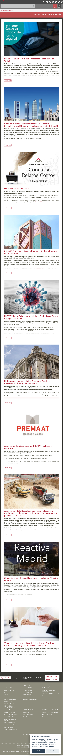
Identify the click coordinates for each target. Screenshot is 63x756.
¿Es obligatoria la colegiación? (30, 699)
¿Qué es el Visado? (8, 717)
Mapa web (29, 753)
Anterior (56, 676)
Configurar (51, 746)
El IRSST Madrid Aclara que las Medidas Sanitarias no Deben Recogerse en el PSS (31, 317)
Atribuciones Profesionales (10, 704)
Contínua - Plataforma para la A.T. (50, 693)
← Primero (49, 676)
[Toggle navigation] (59, 6)
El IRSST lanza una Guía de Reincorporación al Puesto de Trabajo (29, 59)
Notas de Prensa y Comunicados (50, 712)
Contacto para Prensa (47, 717)
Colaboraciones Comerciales (10, 729)
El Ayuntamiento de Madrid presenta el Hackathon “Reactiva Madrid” (31, 579)
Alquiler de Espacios (8, 727)
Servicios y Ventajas (27, 690)
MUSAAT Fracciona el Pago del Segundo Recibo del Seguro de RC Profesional (30, 252)
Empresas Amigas (8, 701)
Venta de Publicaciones (28, 717)
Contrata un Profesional (9, 712)
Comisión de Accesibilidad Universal (10, 719)
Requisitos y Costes (27, 692)
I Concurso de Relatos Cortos (17, 188)
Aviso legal (5, 751)
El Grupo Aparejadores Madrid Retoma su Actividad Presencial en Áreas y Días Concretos (27, 382)
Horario (5, 692)
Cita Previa (6, 697)
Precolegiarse (26, 697)
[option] (12, 690)
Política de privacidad (14, 751)
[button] (5, 677)
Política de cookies (25, 751)
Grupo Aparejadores (9, 690)
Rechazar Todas (52, 750)
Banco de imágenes (47, 714)
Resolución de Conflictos (10, 725)
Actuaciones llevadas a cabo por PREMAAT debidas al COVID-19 (28, 447)
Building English (46, 696)
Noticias (6, 694)
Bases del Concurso (40, 201)
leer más (9, 80)
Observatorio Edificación (10, 699)
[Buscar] (18, 6)
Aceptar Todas (38, 750)
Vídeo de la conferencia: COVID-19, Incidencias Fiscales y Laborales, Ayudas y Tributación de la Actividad (29, 644)
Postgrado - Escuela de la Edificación (48, 690)
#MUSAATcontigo (38, 268)
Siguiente (48, 679)
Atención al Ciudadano (9, 722)
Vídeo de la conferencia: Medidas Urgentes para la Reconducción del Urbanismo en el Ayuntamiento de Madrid (31, 124)
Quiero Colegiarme (27, 694)
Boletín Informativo (28, 714)
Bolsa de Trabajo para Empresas (11, 714)
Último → (55, 679)
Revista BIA (26, 712)
